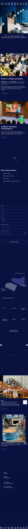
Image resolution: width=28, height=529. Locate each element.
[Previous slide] (1, 345)
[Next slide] (27, 345)
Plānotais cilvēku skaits (5, 224)
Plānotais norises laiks (5, 230)
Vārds (2, 205)
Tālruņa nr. (3, 218)
